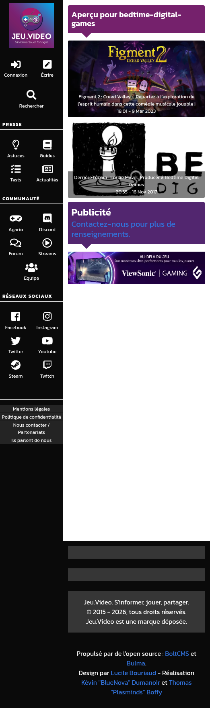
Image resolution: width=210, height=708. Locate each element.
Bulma (136, 663)
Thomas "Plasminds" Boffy (151, 687)
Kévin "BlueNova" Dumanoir (120, 682)
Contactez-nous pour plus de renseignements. (123, 229)
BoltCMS (177, 653)
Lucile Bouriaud (133, 672)
